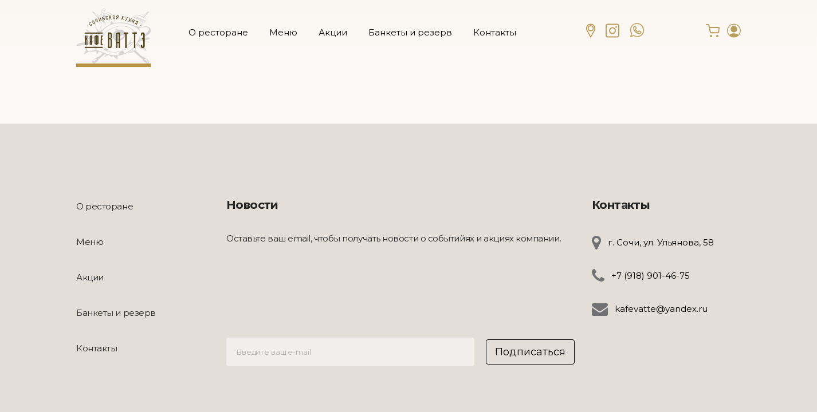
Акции (333, 32)
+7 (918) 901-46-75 (650, 275)
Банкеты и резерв (410, 32)
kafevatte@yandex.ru (661, 308)
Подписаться (530, 352)
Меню (283, 32)
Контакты (494, 32)
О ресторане (218, 32)
